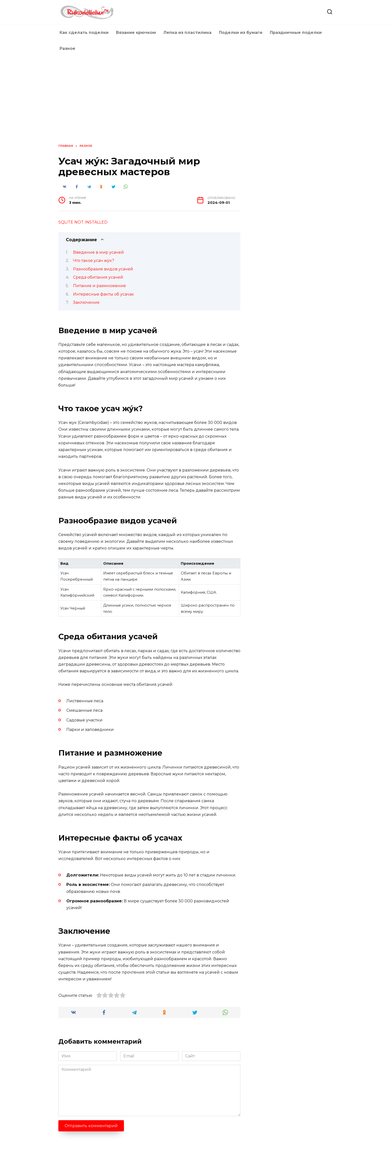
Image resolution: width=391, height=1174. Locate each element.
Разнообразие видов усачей (103, 269)
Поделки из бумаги (240, 32)
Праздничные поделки (296, 32)
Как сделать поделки (84, 32)
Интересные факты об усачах (103, 294)
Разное (67, 48)
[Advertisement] (195, 99)
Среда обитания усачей (98, 277)
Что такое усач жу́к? (93, 260)
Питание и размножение (99, 285)
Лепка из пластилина (187, 32)
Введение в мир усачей (98, 252)
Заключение (86, 302)
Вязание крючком (136, 32)
